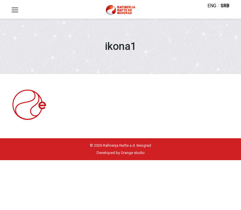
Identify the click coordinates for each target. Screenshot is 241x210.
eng (211, 5)
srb (225, 5)
